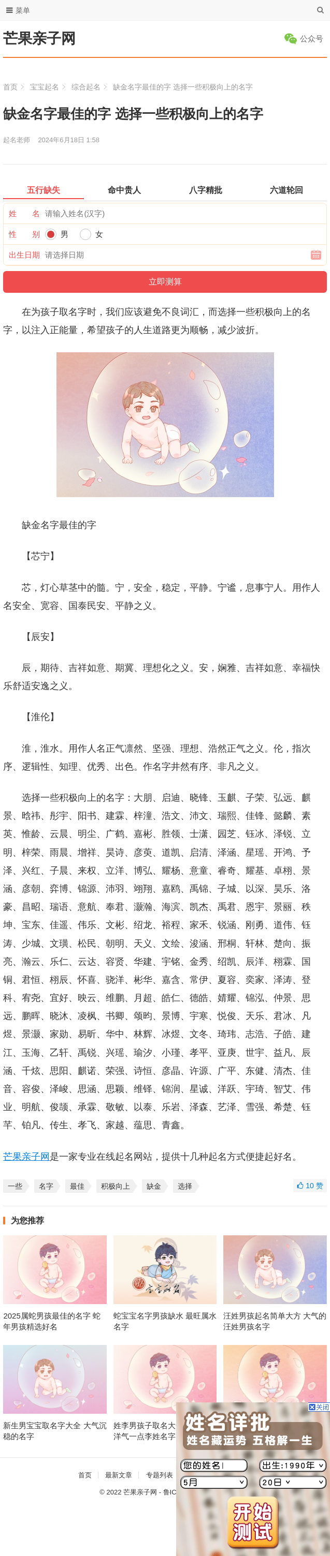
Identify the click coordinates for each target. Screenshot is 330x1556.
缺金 (154, 1186)
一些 (15, 1186)
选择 (185, 1186)
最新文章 (118, 1475)
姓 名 (24, 213)
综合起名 (86, 87)
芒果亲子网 (39, 39)
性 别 (24, 234)
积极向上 (115, 1186)
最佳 (77, 1186)
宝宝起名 (44, 87)
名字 (46, 1186)
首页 (10, 87)
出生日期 (24, 254)
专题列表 (159, 1475)
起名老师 (16, 140)
